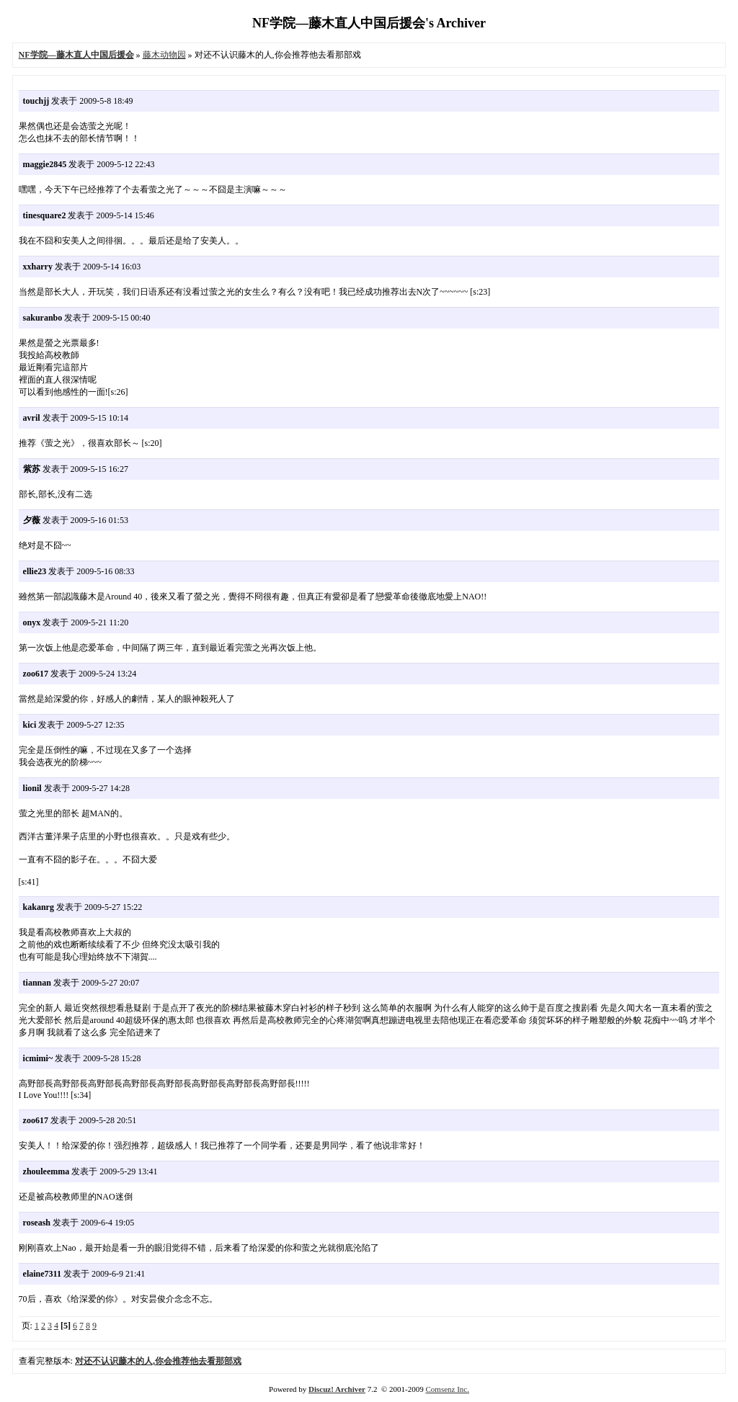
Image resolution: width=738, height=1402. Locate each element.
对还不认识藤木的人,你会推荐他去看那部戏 (158, 1361)
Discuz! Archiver (336, 1389)
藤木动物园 (164, 55)
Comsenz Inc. (446, 1389)
